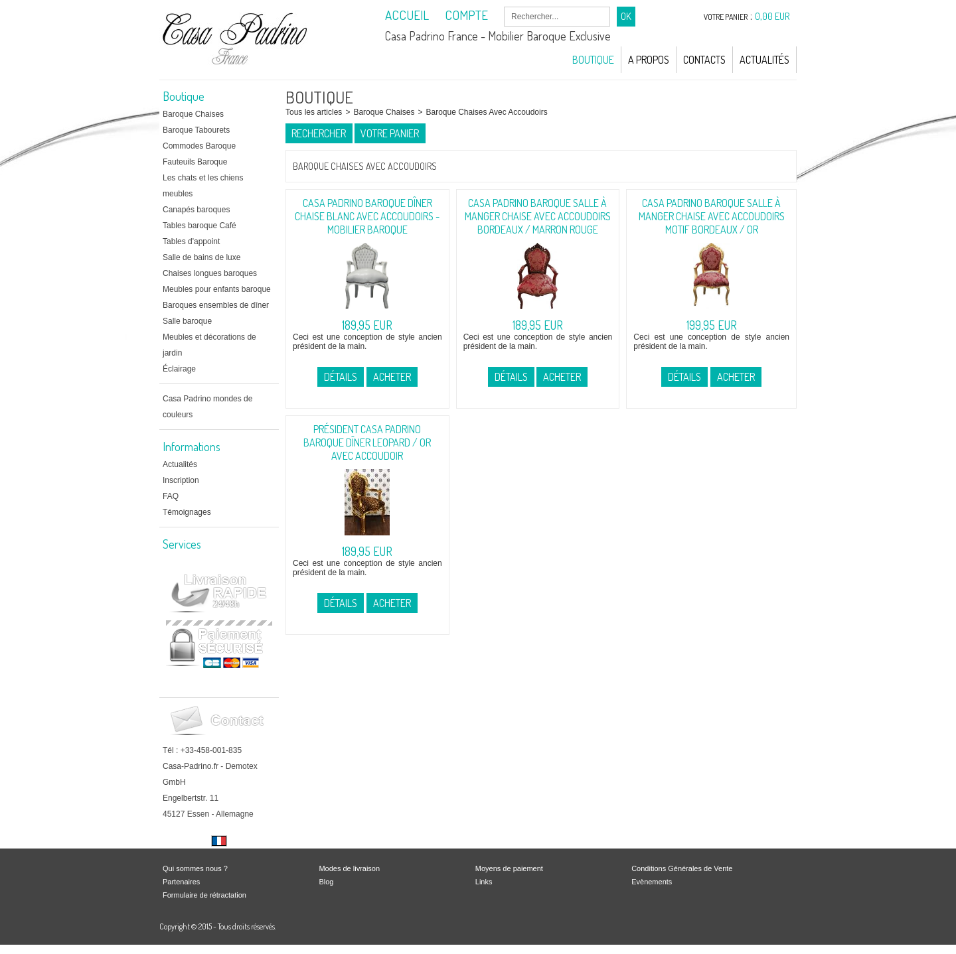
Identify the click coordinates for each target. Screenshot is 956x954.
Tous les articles (313, 112)
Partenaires (181, 882)
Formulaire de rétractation (204, 895)
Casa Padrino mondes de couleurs (207, 406)
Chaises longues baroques (210, 273)
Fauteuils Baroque (195, 162)
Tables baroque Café (199, 225)
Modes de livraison (349, 868)
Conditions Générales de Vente (681, 868)
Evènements (651, 882)
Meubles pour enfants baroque (217, 289)
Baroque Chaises (193, 114)
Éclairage (179, 369)
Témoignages (187, 512)
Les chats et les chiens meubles (203, 185)
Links (484, 882)
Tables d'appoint (191, 241)
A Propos (648, 59)
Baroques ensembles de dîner (216, 305)
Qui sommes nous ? (195, 868)
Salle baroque (187, 321)
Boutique (593, 59)
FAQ (171, 496)
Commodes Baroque (199, 146)
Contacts (704, 59)
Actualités (764, 59)
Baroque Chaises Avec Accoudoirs (486, 112)
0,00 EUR (772, 16)
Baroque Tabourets (196, 130)
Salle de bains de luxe (201, 257)
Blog (326, 882)
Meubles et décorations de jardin (209, 345)
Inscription (181, 480)
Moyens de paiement (509, 868)
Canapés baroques (196, 209)
